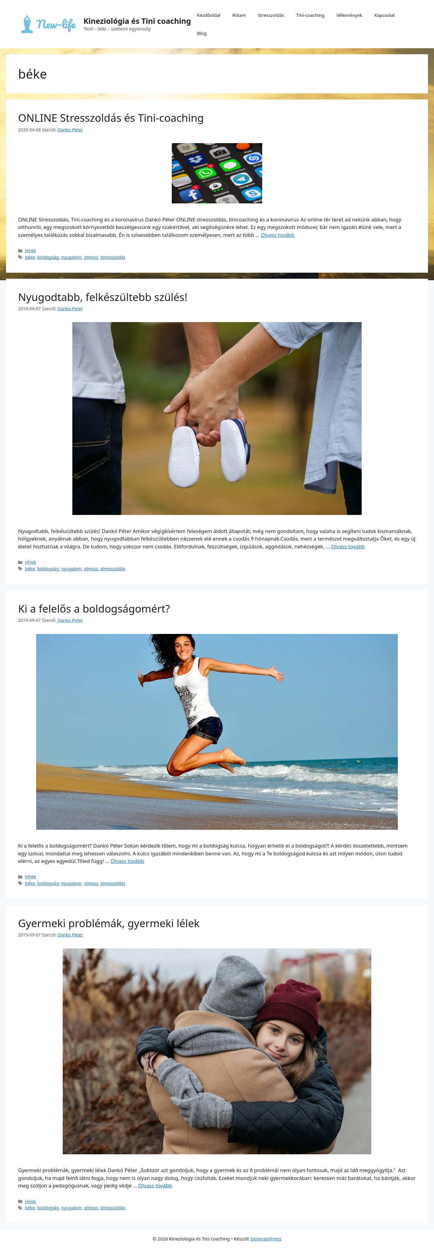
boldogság (48, 257)
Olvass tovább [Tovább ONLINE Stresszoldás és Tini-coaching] (277, 234)
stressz (91, 257)
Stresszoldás (271, 15)
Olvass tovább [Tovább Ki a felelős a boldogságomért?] (127, 861)
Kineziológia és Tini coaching (137, 21)
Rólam (239, 15)
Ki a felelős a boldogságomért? (94, 608)
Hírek (30, 250)
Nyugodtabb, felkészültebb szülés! (102, 297)
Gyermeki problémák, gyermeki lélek (109, 923)
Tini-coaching (310, 15)
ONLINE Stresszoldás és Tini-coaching (111, 118)
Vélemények (349, 15)
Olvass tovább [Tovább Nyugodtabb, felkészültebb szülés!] (348, 546)
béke (30, 257)
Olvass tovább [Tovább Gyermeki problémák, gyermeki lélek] (155, 1185)
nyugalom (71, 257)
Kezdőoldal (208, 15)
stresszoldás (112, 257)
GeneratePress (265, 1239)
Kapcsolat (384, 15)
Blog (202, 33)
